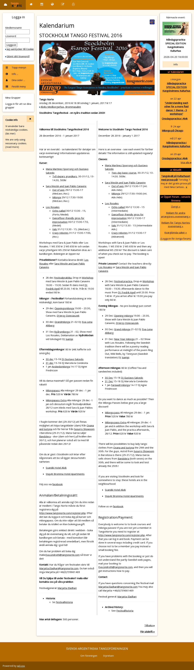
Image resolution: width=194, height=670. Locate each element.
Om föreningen (88, 655)
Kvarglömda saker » (175, 232)
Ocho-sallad (59, 210)
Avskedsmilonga (61, 366)
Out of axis (58, 190)
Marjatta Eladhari (67, 588)
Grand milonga (122, 329)
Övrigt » (175, 206)
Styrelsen (108, 655)
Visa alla (186, 162)
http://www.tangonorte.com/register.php (62, 513)
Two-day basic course (123, 172)
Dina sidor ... (15, 80)
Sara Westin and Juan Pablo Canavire (66, 186)
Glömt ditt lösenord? (18, 56)
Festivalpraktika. (63, 277)
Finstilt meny (15, 86)
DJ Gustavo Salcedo (73, 359)
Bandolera (45, 436)
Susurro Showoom (84, 429)
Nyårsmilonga (62, 331)
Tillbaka (149, 625)
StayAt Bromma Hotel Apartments (65, 474)
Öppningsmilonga (64, 308)
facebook (57, 484)
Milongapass (53, 390)
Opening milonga (123, 315)
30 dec (49, 359)
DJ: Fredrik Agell (126, 292)
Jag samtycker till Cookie (20, 49)
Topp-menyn (15, 67)
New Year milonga (124, 339)
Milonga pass (112, 412)
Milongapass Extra (56, 400)
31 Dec (109, 381)
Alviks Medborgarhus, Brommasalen (61, 106)
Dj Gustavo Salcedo (132, 377)
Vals (54, 229)
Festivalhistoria (64, 602)
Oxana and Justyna (123, 447)
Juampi (69, 339)
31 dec (49, 363)
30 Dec (109, 377)
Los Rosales (52, 207)
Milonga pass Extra (115, 422)
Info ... (11, 73)
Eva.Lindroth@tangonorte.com (62, 554)
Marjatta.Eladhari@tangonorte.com (58, 568)
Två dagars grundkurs (64, 176)
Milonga (56, 197)
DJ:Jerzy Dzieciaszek (68, 315)
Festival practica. (123, 281)
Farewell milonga (120, 385)
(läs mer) (10, 133)
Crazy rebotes (60, 232)
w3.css (21, 665)
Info (175, 64)
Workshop (87, 277)
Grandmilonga (62, 321)
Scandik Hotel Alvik (56, 467)
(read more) (12, 146)
